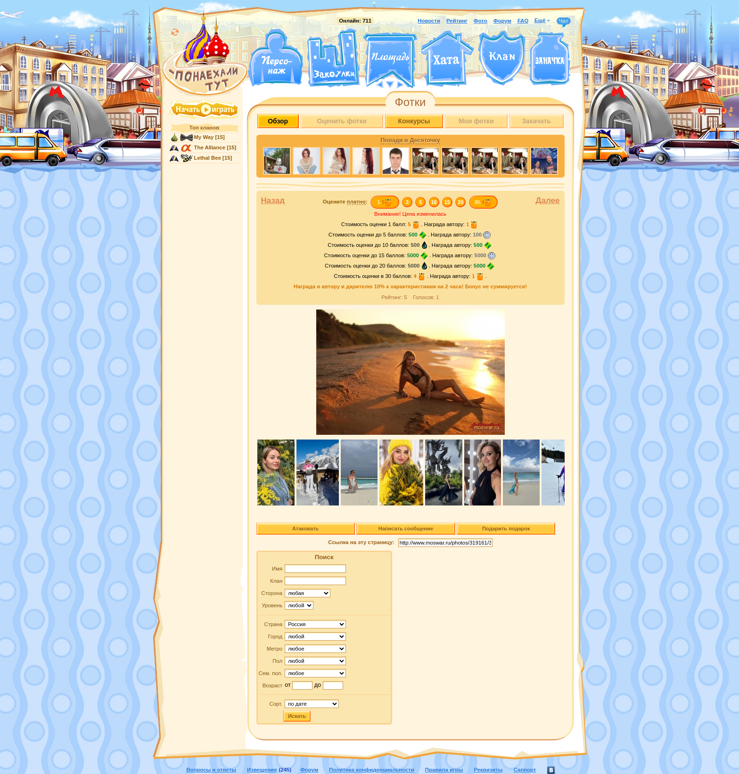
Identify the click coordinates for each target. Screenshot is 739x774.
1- (384, 202)
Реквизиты (488, 770)
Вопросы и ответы (211, 770)
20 (460, 202)
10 (434, 202)
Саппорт (525, 770)
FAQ (522, 21)
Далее (547, 200)
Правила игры (444, 770)
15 (447, 202)
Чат (563, 21)
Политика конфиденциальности (371, 770)
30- (483, 202)
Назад (273, 200)
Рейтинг (457, 21)
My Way (204, 137)
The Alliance (210, 147)
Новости (429, 21)
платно (356, 201)
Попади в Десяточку (410, 140)
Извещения (262, 770)
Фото (480, 21)
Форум (502, 21)
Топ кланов (204, 127)
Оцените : (345, 202)
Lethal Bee (207, 158)
